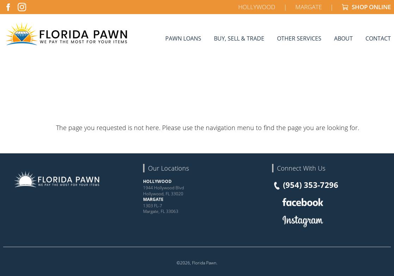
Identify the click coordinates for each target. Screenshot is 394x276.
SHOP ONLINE (366, 7)
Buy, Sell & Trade (239, 38)
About (343, 38)
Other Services (299, 38)
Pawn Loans (183, 38)
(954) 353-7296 (305, 185)
